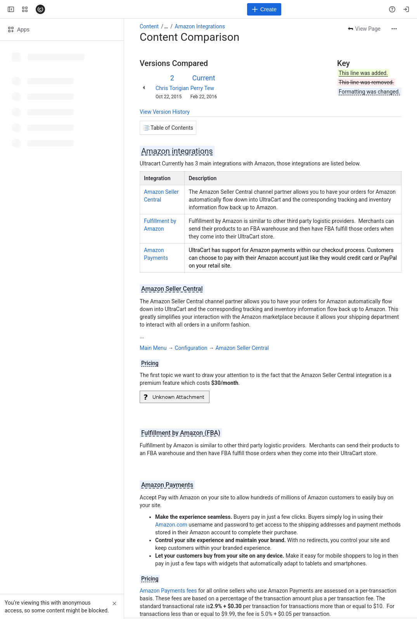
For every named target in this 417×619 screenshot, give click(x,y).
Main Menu (153, 348)
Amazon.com (171, 525)
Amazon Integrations (200, 26)
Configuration (191, 348)
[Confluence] (40, 9)
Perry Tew (202, 88)
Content (149, 26)
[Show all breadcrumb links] (166, 26)
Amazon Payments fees (168, 591)
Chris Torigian (172, 88)
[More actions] (394, 29)
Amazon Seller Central (242, 348)
